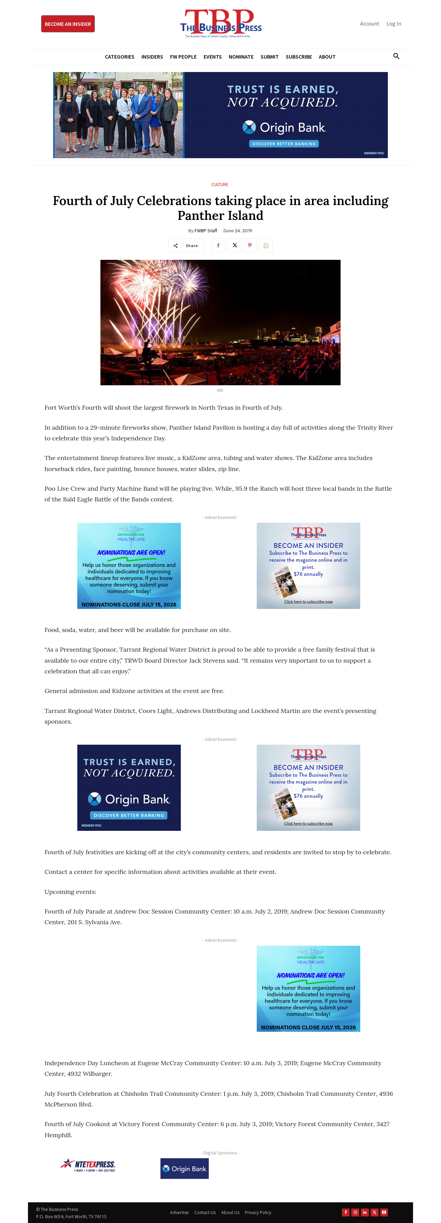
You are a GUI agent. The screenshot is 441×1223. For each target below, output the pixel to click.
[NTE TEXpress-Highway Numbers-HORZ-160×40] (88, 1165)
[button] (394, 56)
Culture (220, 184)
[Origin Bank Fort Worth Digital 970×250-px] (220, 115)
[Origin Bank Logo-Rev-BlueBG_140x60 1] (184, 1168)
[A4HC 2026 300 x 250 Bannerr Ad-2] (129, 566)
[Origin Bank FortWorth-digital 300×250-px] (129, 788)
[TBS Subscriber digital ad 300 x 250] (308, 566)
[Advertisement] (129, 994)
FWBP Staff (206, 230)
